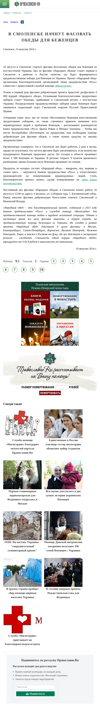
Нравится (14, 22)
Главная (6, 13)
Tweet (5, 22)
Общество (17, 13)
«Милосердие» (63, 85)
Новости (28, 13)
